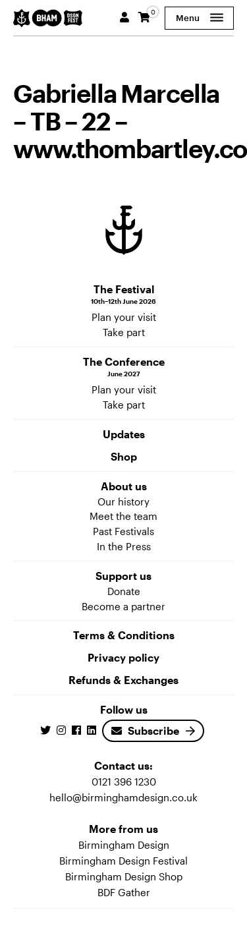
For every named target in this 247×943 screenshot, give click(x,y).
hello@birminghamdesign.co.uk (123, 797)
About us (124, 486)
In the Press (124, 546)
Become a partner (123, 606)
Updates (124, 434)
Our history (123, 501)
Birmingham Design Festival (123, 861)
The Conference (123, 367)
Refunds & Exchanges (123, 679)
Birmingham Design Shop (123, 876)
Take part (124, 332)
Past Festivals (123, 531)
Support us (123, 575)
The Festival (123, 294)
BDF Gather (123, 892)
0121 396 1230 (124, 781)
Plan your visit (124, 317)
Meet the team (123, 516)
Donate (123, 591)
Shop (124, 456)
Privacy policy (123, 657)
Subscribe (145, 730)
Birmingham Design (123, 845)
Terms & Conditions (124, 635)
